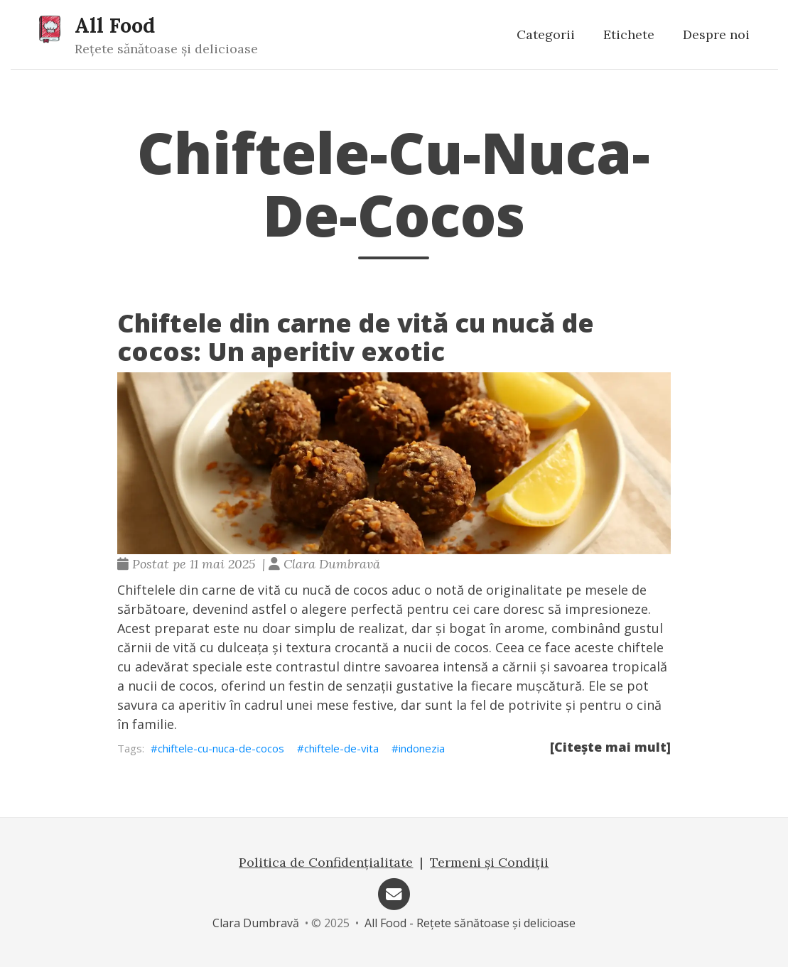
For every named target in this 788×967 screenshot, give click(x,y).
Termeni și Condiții (489, 862)
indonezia (422, 748)
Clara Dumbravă (255, 923)
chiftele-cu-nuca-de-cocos (221, 748)
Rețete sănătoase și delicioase (166, 48)
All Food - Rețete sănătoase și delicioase (470, 923)
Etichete (628, 34)
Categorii (546, 34)
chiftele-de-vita (341, 748)
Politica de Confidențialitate (326, 862)
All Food (115, 25)
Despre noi (716, 34)
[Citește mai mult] (610, 746)
